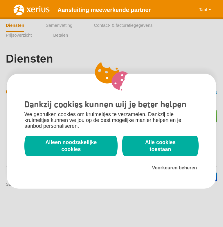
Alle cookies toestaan (160, 145)
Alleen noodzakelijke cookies (71, 145)
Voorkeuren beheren (174, 167)
